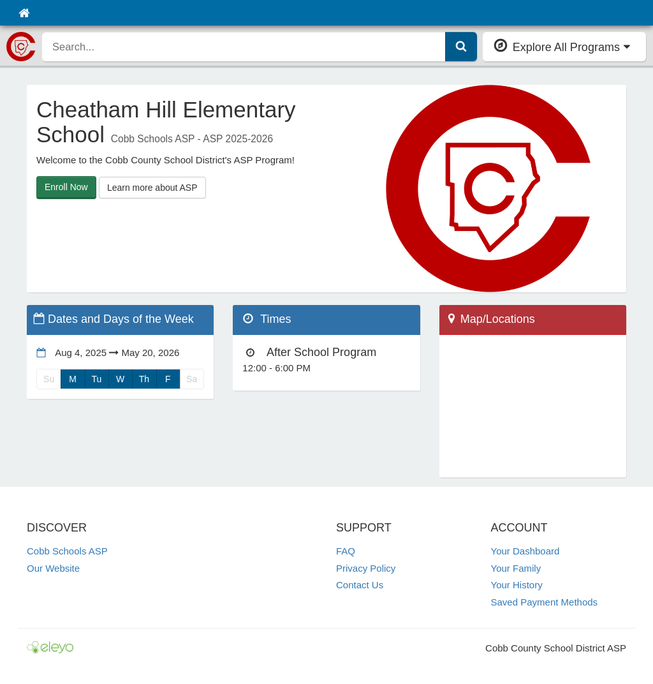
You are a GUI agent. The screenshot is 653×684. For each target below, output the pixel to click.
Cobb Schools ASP (67, 551)
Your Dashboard (525, 551)
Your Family (516, 568)
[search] (244, 46)
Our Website (53, 568)
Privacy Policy (365, 568)
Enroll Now (66, 187)
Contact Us (359, 584)
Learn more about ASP (152, 187)
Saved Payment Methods (544, 602)
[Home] (24, 13)
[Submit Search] (461, 46)
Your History (517, 584)
